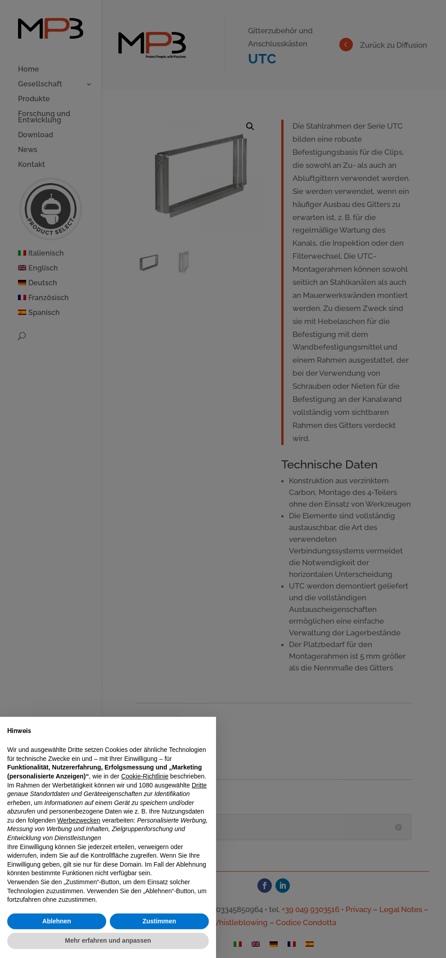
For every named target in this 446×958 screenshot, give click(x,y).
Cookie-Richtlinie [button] (144, 776)
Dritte (199, 785)
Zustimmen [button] (159, 921)
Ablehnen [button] (56, 921)
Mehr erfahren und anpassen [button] (108, 940)
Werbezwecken (78, 820)
